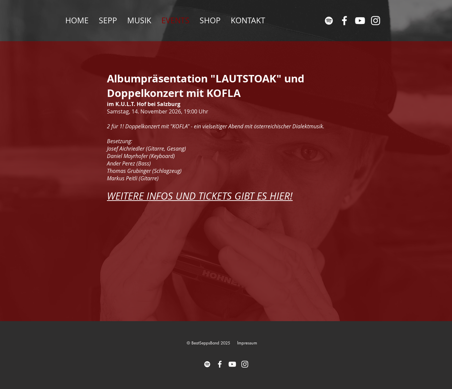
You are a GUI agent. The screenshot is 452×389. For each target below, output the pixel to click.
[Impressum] (247, 343)
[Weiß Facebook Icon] (344, 21)
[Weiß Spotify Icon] (329, 21)
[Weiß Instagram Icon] (375, 21)
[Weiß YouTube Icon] (360, 21)
